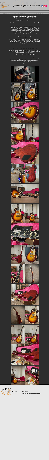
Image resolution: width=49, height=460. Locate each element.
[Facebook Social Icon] (42, 6)
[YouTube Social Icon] (44, 6)
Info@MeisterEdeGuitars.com (31, 393)
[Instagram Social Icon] (46, 6)
